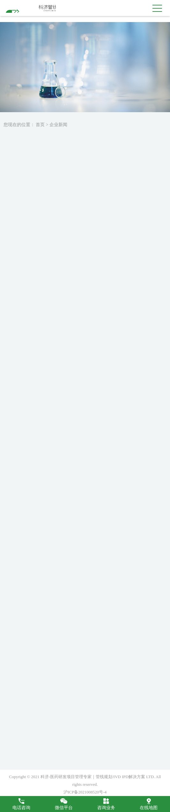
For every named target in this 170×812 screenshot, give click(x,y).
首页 (40, 126)
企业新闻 (58, 126)
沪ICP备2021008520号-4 (85, 792)
